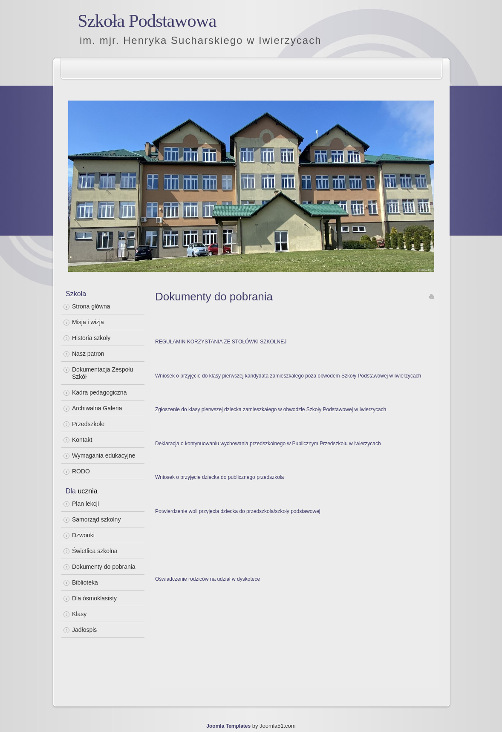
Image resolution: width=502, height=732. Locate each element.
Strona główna (91, 306)
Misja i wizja (88, 322)
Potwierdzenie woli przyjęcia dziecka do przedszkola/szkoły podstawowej (237, 511)
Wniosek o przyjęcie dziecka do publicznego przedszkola (219, 477)
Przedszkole (88, 424)
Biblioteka (85, 582)
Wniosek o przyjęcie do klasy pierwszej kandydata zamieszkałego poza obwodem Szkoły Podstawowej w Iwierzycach (288, 376)
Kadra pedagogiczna (99, 392)
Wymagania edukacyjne (104, 455)
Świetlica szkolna (95, 551)
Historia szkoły (91, 337)
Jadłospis (84, 629)
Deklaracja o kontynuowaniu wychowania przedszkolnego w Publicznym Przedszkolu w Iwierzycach (268, 444)
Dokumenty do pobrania (104, 566)
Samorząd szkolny (96, 519)
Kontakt (82, 439)
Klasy (79, 614)
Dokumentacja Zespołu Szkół (102, 373)
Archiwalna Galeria (97, 408)
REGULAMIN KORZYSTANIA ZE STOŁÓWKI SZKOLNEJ (220, 342)
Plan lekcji (85, 503)
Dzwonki (83, 535)
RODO (81, 471)
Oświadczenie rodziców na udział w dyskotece (207, 579)
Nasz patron (88, 353)
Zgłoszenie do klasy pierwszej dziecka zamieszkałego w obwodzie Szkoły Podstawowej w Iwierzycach (270, 409)
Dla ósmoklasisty (94, 598)
